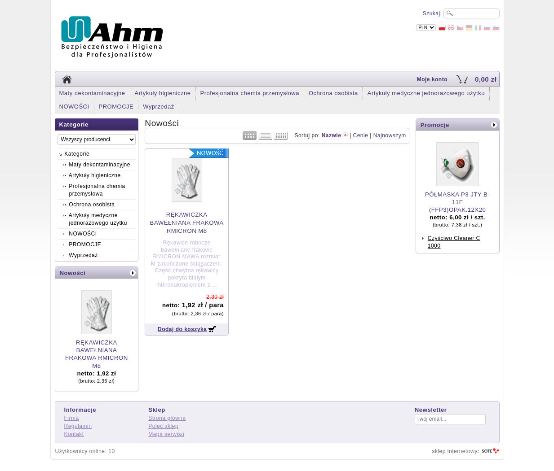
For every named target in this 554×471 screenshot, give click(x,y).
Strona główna (167, 418)
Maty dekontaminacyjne (92, 93)
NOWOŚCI (74, 106)
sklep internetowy (454, 451)
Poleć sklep (163, 426)
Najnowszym (389, 135)
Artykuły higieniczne (163, 93)
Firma (71, 418)
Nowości (73, 273)
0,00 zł (486, 79)
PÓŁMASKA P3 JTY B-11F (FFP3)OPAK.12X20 (457, 202)
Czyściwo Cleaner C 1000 (454, 242)
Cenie (360, 135)
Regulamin (78, 426)
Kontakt (74, 434)
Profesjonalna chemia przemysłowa (249, 93)
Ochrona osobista (333, 93)
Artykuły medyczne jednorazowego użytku (426, 93)
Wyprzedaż (158, 106)
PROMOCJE (116, 106)
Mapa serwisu (166, 434)
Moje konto (432, 79)
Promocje (435, 125)
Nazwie (331, 135)
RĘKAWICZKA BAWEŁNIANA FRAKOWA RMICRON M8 (187, 222)
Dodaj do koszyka (182, 329)
